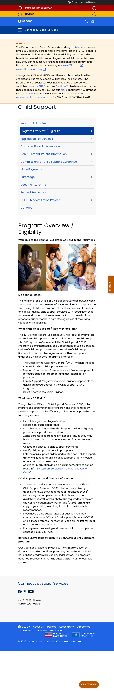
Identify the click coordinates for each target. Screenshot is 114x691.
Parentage (27, 177)
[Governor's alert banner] (57, 8)
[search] (87, 21)
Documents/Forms (33, 185)
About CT (38, 627)
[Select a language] (93, 21)
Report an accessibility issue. (82, 2)
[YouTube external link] (30, 591)
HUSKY (64, 86)
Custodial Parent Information (40, 146)
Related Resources (33, 192)
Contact (26, 208)
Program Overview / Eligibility (40, 131)
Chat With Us (88, 684)
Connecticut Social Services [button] (46, 30)
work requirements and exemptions (49, 95)
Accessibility (66, 627)
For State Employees (50, 630)
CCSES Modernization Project (40, 200)
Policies (51, 627)
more (64, 90)
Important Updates (33, 123)
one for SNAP (37, 86)
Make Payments (31, 169)
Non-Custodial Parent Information (43, 154)
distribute (80, 47)
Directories (83, 627)
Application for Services (36, 139)
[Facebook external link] (20, 591)
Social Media (27, 630)
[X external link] (25, 591)
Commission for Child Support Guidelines (48, 162)
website (34, 93)
